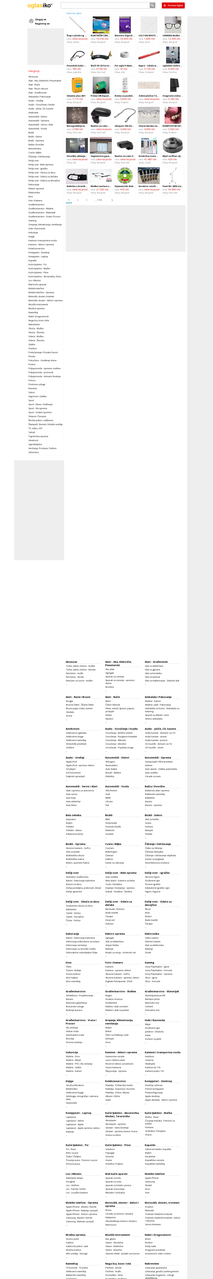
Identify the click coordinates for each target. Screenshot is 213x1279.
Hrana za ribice (113, 1134)
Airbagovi (110, 761)
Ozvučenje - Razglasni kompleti (121, 736)
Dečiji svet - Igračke (38, 168)
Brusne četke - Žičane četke (80, 704)
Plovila (31, 356)
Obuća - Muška (35, 328)
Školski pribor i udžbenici (40, 420)
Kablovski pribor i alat (77, 1246)
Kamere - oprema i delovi (118, 970)
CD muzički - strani (154, 747)
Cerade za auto (153, 776)
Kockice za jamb (153, 1038)
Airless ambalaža (153, 718)
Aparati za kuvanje (115, 1188)
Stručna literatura (75, 1085)
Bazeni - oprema (153, 805)
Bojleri (69, 822)
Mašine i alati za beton (117, 1006)
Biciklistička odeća (75, 859)
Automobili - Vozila (37, 128)
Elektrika (110, 776)
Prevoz (32, 380)
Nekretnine (34, 324)
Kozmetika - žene (114, 1275)
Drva (108, 1042)
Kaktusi (109, 859)
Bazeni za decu (74, 884)
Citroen (109, 801)
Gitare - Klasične (114, 1249)
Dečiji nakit (150, 1246)
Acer (147, 1192)
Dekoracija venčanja (76, 945)
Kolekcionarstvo (36, 248)
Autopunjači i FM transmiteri (159, 761)
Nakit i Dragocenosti (38, 316)
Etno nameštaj (73, 981)
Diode (148, 952)
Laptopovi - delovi (75, 1120)
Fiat (107, 805)
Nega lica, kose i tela (38, 320)
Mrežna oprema (36, 308)
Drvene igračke (152, 884)
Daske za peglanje (154, 859)
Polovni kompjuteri (154, 1088)
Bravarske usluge (75, 1006)
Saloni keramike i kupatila (158, 1149)
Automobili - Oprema (38, 120)
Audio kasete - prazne (156, 740)
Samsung (150, 1181)
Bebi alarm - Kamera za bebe (120, 880)
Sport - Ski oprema (37, 408)
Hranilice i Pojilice (114, 1163)
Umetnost (33, 440)
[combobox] (108, 5)
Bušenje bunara (74, 1010)
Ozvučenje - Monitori (116, 743)
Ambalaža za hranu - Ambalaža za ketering (162, 710)
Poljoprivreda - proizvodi (40, 372)
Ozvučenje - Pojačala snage (119, 747)
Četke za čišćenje (153, 848)
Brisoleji (70, 1038)
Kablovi (70, 1242)
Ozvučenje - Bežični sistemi (119, 732)
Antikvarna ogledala (76, 732)
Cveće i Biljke (34, 152)
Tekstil (31, 432)
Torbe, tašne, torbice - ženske (81, 669)
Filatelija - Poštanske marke (119, 1085)
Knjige (31, 236)
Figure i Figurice (152, 891)
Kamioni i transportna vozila (42, 240)
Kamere (109, 966)
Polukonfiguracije (154, 1092)
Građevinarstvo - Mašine (40, 208)
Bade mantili (112, 912)
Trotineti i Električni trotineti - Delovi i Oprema (162, 1219)
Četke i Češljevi (73, 1156)
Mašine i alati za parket (117, 1010)
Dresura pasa (73, 1163)
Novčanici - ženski (75, 676)
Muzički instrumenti (38, 304)
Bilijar (148, 1024)
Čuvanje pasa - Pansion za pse (81, 1160)
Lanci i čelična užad (115, 1060)
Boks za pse (72, 1152)
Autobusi (149, 1056)
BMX (108, 819)
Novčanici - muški (74, 673)
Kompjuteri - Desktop (39, 252)
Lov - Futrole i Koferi (76, 1188)
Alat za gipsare (152, 669)
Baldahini (150, 797)
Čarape (109, 916)
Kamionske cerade (115, 1056)
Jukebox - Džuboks (154, 1031)
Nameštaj (33, 312)
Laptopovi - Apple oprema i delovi (83, 1127)
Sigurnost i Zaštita (37, 396)
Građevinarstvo (36, 204)
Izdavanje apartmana (156, 1267)
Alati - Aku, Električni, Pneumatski (44, 80)
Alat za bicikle (152, 819)
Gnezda (110, 1156)
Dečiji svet (33, 160)
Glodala (70, 712)
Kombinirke (111, 1002)
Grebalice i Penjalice (155, 1130)
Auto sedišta (151, 772)
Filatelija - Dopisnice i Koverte (120, 1088)
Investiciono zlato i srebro (158, 1253)
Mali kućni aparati (37, 284)
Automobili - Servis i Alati (40, 124)
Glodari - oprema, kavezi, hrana (121, 1131)
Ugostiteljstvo (35, 444)
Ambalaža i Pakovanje (39, 96)
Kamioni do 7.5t (152, 1067)
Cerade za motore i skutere (119, 1213)
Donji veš (110, 919)
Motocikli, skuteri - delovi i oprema (45, 300)
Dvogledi (70, 1181)
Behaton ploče (152, 999)
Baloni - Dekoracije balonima (80, 880)
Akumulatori (112, 765)
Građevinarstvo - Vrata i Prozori (44, 216)
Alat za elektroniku (154, 945)
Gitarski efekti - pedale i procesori (123, 1253)
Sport (31, 400)
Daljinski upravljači (75, 776)
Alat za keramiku (153, 673)
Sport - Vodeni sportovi (40, 412)
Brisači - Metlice (113, 772)
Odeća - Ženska (36, 340)
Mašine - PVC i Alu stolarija (79, 1063)
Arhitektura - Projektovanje (79, 995)
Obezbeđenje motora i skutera (121, 1221)
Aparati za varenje (115, 676)
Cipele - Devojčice (75, 916)
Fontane (149, 1127)
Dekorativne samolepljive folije (81, 952)
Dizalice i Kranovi (114, 999)
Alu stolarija (72, 1027)
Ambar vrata (72, 1031)
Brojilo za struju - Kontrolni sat (121, 952)
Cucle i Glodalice (114, 884)
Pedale (148, 833)
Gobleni (70, 747)
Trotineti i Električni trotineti (158, 1214)
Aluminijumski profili (155, 995)
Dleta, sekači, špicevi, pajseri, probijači (120, 710)
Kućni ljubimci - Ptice (38, 272)
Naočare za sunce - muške (79, 680)
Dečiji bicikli (111, 822)
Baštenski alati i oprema (157, 790)
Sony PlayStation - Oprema (158, 973)
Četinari (109, 855)
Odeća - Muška (35, 336)
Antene (148, 765)
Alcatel (148, 1185)
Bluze (148, 909)
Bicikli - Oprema (36, 140)
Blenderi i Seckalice (115, 1192)
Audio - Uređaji (35, 100)
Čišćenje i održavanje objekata (160, 855)
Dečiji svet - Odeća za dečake (43, 176)
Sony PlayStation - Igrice (157, 966)
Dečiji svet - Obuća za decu (41, 172)
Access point (72, 1238)
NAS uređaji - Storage (77, 1253)
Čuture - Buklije (73, 970)
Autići (108, 1099)
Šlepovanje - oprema (116, 1071)
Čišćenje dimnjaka (154, 851)
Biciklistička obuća (75, 855)
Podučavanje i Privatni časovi (43, 352)
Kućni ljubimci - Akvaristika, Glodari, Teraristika (51, 276)
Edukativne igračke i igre (157, 887)
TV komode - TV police (77, 1267)
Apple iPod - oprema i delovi (80, 765)
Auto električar (73, 801)
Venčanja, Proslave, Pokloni (42, 448)
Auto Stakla (111, 768)
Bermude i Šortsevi (115, 909)
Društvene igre (152, 880)
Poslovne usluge (36, 384)
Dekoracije (33, 184)
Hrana (148, 1134)
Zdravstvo (33, 452)
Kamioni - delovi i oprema (41, 244)
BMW (108, 797)
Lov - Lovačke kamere (77, 1192)
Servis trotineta (153, 1224)
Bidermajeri (111, 851)
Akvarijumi (111, 1120)
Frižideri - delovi (74, 830)
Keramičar (150, 1156)
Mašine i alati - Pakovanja (158, 704)
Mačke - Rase (152, 1116)
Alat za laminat (152, 676)
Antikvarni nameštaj (76, 740)
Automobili (71, 1102)
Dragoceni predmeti (155, 1249)
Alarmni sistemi (152, 941)
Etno (30, 196)
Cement (149, 1006)
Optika (31, 344)
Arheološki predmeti (76, 743)
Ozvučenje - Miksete (116, 740)
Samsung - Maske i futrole (79, 1217)
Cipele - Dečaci (73, 913)
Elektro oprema (36, 188)
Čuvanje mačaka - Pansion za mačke (160, 1122)
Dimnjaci (110, 1038)
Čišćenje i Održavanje (39, 156)
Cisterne (149, 1060)
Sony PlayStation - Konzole (158, 970)
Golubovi (110, 1149)
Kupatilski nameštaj (155, 1163)
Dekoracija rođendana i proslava (82, 941)
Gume (148, 822)
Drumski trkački (113, 826)
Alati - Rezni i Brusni (38, 88)
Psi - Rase (71, 1149)
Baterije (109, 948)
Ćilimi (68, 966)
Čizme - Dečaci (73, 920)
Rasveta (32, 388)
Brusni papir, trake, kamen (79, 708)
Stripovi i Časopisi (37, 416)
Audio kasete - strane (156, 736)
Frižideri (70, 826)
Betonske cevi (152, 1002)
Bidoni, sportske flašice (77, 862)
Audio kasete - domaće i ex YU (160, 732)
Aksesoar (33, 76)
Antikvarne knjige (75, 736)
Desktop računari (154, 1085)
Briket (108, 1031)
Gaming (32, 220)
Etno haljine (72, 977)
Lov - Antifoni (72, 1185)
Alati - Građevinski (37, 92)
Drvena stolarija (74, 1042)
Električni (110, 830)
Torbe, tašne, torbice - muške (80, 665)
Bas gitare (111, 1238)
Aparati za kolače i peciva (118, 1185)
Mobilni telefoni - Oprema (41, 292)
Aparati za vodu (113, 1181)
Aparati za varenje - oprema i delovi (120, 682)
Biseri (148, 1238)
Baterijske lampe (74, 1177)
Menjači (149, 830)
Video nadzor (152, 937)
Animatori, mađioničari (77, 876)
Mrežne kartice (73, 1249)
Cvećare (110, 848)
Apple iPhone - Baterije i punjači (82, 1210)
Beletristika (71, 1088)
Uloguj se (40, 19)
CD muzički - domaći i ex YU (158, 743)
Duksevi (110, 923)
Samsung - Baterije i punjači (80, 1221)
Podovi (31, 364)
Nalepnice (111, 1217)
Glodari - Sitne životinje (117, 1127)
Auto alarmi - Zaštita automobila (161, 768)
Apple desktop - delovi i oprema (161, 1099)
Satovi (31, 392)
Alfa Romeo (111, 790)
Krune (69, 715)
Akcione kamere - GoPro (78, 848)
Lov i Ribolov (34, 280)
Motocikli (149, 1210)
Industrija (33, 232)
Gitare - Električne (114, 1246)
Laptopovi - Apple (75, 1124)
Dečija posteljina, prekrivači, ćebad (83, 887)
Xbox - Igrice (151, 977)
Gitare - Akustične (114, 1242)
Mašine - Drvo (73, 1056)
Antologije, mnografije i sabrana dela (82, 1098)
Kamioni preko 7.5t (154, 1071)
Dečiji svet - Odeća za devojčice (44, 180)
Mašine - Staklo (73, 1067)
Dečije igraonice (74, 891)
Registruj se (42, 23)
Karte (148, 1035)
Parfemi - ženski (114, 1267)
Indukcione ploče (74, 833)
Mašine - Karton (153, 701)
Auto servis (71, 794)
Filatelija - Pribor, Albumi (117, 1092)
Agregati (110, 672)
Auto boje (71, 797)
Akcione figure (152, 876)
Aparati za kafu (113, 1177)
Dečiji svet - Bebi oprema (40, 164)
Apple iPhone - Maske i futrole (81, 1206)
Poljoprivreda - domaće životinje (44, 376)
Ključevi (109, 718)
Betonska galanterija (76, 1002)
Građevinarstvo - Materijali (41, 212)
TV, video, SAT (35, 428)
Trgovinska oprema (38, 436)
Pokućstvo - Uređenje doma (42, 360)
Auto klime (71, 805)
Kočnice (149, 826)
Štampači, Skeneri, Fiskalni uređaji (45, 424)
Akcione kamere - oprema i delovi (122, 977)
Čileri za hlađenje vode (117, 1034)
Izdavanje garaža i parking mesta (162, 1271)
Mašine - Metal (73, 1060)
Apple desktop (152, 1096)
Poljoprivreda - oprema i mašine (44, 368)
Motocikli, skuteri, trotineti (41, 296)
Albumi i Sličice (113, 1096)
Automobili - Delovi (37, 116)
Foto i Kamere (35, 200)
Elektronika (34, 192)
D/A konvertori (73, 772)
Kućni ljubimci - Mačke (39, 268)
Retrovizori (111, 1224)
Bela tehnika (34, 148)
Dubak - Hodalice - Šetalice (119, 891)
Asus (147, 1188)
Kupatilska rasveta (154, 1160)
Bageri (109, 995)
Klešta (109, 715)
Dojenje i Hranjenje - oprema (120, 887)
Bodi (147, 912)
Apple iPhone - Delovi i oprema (81, 1214)
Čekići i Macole (113, 704)
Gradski (109, 833)
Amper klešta (112, 945)
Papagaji (110, 1152)
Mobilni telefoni (36, 288)
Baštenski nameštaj (155, 794)
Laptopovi (71, 1116)
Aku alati (110, 669)
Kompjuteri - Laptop (38, 256)
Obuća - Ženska (36, 332)
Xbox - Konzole (152, 981)
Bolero (148, 916)
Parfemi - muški (113, 1271)
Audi (108, 794)
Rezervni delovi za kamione (119, 1063)
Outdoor (32, 348)
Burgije (69, 701)
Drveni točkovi (73, 973)
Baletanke (71, 909)
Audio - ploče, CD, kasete (40, 108)
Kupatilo (32, 260)
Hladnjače (150, 1063)
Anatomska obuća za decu (79, 905)
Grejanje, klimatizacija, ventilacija (45, 224)
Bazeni (148, 801)
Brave (108, 1210)
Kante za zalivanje (115, 862)
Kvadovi (149, 1206)
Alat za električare (154, 665)
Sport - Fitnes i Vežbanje (40, 404)
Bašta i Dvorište (36, 144)
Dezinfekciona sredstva (157, 862)
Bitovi (108, 701)
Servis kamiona (113, 1067)
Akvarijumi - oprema (116, 1123)
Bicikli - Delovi (35, 136)
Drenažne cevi (152, 1010)
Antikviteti (33, 112)
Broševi (149, 1242)
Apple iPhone (152, 1177)
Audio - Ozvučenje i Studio (41, 104)
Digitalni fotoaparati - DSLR (119, 981)
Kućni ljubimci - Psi (37, 264)
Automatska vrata (75, 1034)
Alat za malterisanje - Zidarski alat (162, 680)
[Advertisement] (45, 46)
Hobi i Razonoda (36, 228)
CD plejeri (71, 768)
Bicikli (31, 132)
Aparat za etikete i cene (157, 715)
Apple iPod (71, 761)
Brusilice (110, 686)
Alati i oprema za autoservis (80, 790)
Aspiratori (71, 819)
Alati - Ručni (34, 84)
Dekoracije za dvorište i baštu (81, 948)
